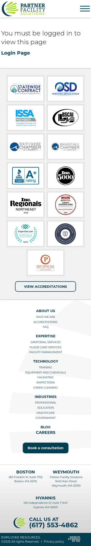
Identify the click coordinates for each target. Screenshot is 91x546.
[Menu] (85, 9)
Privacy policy (54, 541)
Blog (46, 427)
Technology (45, 361)
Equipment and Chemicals (45, 372)
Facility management (45, 352)
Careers (45, 432)
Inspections (45, 382)
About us (45, 311)
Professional (45, 402)
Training (45, 367)
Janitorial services (46, 342)
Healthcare (45, 412)
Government (45, 418)
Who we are (45, 317)
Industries (46, 397)
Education (45, 407)
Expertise (45, 336)
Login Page (15, 53)
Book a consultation (46, 448)
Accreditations (45, 322)
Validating (45, 377)
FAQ (46, 327)
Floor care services (45, 347)
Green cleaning (45, 387)
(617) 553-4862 (53, 525)
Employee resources (20, 537)
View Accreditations (45, 286)
